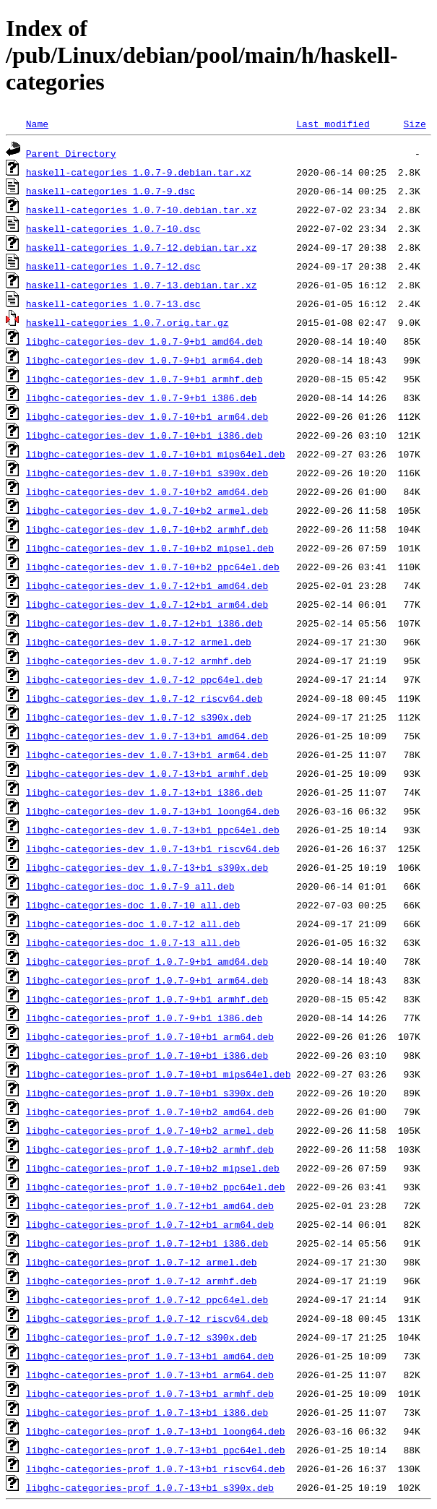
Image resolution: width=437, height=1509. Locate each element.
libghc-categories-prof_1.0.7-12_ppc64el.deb (147, 1299)
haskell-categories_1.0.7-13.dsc (113, 303)
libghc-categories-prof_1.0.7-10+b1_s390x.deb (150, 1092)
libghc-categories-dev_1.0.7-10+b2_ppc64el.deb (153, 566)
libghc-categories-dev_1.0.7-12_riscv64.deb (144, 698)
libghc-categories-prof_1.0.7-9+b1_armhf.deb (147, 998)
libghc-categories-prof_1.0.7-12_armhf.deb (141, 1280)
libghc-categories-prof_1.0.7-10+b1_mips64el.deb (158, 1073)
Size (414, 123)
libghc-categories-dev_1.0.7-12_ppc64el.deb (144, 679)
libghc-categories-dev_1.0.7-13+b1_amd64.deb (147, 735)
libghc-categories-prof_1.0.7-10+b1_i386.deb (147, 1055)
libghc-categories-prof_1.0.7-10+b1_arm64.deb (150, 1036)
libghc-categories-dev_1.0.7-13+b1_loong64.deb (153, 810)
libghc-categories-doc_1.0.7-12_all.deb (133, 923)
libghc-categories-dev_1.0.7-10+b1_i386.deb (144, 435)
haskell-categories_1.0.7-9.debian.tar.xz (138, 172)
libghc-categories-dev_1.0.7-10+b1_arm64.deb (147, 416)
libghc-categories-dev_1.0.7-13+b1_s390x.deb (147, 867)
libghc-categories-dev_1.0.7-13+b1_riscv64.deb (153, 848)
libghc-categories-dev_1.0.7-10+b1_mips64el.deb (155, 453)
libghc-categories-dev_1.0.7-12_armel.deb (138, 641)
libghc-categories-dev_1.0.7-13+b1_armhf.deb (147, 773)
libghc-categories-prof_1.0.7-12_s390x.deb (141, 1337)
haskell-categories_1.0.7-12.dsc (113, 265)
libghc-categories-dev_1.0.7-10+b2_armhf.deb (147, 529)
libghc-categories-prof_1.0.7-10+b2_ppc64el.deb (155, 1186)
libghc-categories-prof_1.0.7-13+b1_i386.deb (147, 1412)
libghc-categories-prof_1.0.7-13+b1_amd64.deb (150, 1355)
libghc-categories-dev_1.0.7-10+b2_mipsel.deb (150, 547)
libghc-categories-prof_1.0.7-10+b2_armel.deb (150, 1130)
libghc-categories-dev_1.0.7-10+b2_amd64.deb (147, 491)
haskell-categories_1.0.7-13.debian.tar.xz (141, 284)
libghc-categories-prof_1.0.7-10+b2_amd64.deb (150, 1111)
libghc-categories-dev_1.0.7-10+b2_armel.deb (147, 510)
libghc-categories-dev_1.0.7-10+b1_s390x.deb (147, 472)
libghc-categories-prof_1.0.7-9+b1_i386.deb (144, 1017)
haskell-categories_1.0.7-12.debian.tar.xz (141, 247)
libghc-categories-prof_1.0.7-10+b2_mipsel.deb (153, 1167)
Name (37, 123)
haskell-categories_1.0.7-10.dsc (113, 228)
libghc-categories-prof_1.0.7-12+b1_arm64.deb (150, 1224)
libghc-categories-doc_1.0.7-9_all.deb (130, 886)
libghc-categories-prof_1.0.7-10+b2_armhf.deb (150, 1149)
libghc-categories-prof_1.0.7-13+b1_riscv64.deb (155, 1468)
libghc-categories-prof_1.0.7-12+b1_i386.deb (147, 1243)
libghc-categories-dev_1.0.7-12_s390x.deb (138, 716)
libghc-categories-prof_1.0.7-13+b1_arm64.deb (150, 1374)
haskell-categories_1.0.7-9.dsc (110, 190)
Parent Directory (71, 153)
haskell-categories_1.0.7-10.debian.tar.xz (141, 209)
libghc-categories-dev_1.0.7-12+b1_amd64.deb (147, 585)
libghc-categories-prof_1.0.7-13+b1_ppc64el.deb (155, 1449)
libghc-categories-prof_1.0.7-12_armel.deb (141, 1261)
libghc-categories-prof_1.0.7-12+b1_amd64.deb (150, 1205)
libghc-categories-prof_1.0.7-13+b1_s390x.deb (150, 1487)
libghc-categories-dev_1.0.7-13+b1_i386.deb (144, 792)
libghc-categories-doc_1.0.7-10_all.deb (133, 904)
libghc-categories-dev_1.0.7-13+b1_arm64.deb (147, 754)
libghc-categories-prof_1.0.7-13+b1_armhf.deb (150, 1393)
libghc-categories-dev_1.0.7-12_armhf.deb (138, 660)
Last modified (332, 123)
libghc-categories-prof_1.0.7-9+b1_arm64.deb (147, 979)
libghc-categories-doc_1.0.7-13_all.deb (133, 942)
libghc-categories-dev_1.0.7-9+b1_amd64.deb (144, 341)
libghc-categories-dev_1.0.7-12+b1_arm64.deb (147, 604)
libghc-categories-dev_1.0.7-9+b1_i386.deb (141, 397)
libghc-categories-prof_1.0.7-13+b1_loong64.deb (155, 1430)
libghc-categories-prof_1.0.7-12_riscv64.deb (147, 1318)
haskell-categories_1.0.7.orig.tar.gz (127, 322)
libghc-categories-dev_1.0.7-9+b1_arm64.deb (144, 359)
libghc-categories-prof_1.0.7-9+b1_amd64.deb (147, 961)
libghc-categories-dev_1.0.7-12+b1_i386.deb (144, 622)
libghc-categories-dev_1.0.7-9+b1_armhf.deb (144, 378)
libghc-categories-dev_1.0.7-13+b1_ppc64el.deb (153, 829)
